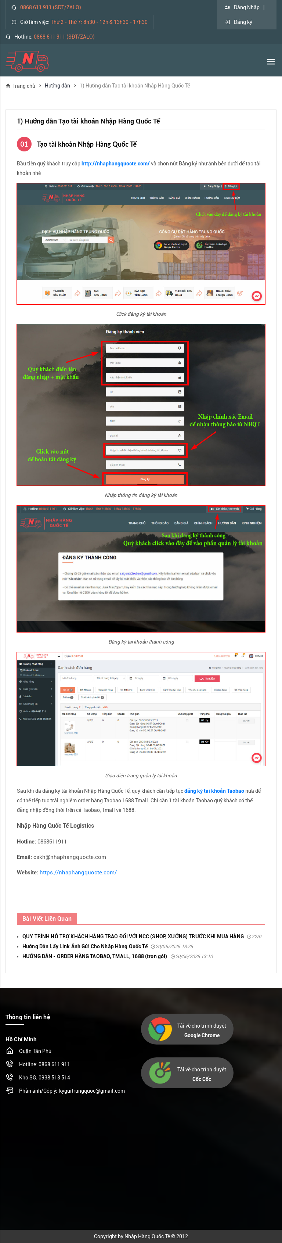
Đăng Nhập (242, 7)
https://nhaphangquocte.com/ (78, 872)
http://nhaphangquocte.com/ (116, 163)
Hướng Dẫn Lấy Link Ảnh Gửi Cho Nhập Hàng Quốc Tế (107, 946)
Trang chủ (20, 86)
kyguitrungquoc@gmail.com (92, 1091)
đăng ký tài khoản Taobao (214, 791)
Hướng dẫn (57, 85)
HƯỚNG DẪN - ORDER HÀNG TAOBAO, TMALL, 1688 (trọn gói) (117, 956)
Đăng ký (238, 22)
